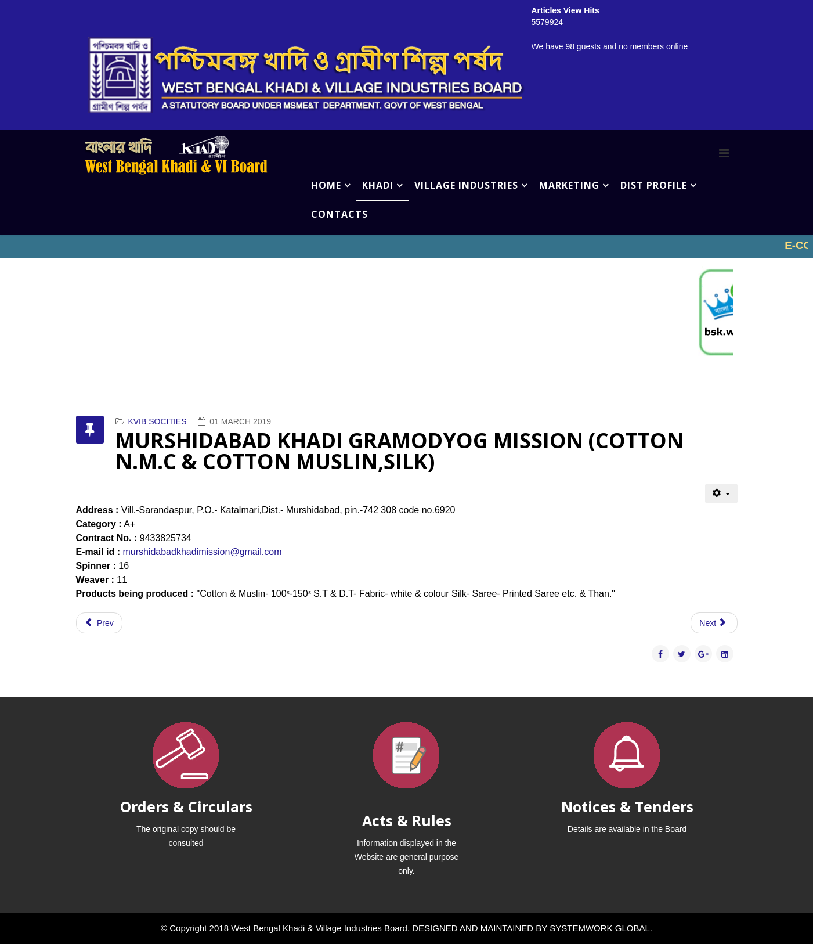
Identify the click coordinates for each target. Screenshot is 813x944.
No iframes (406, 246)
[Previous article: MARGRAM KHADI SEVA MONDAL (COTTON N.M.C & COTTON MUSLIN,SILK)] (99, 622)
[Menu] (724, 153)
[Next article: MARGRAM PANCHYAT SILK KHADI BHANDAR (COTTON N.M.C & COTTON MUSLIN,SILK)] (714, 622)
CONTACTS (339, 214)
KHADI (377, 185)
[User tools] (721, 493)
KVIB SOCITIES (157, 421)
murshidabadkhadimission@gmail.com (201, 552)
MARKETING (569, 185)
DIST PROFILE (653, 185)
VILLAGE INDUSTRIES (466, 185)
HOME (326, 185)
